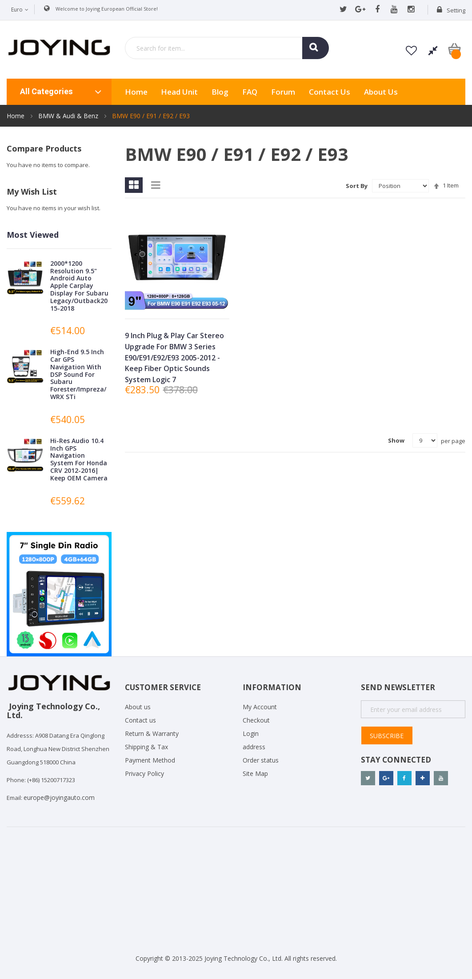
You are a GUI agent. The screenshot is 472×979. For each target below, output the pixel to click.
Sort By (357, 186)
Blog (220, 92)
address (254, 747)
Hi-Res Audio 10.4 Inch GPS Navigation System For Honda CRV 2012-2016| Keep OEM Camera (79, 459)
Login (251, 733)
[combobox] (227, 48)
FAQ (249, 92)
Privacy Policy (144, 773)
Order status (261, 760)
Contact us (140, 720)
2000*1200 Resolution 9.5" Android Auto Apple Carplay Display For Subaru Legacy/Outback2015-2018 (79, 285)
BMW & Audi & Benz (69, 116)
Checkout (256, 720)
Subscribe (387, 735)
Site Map (255, 773)
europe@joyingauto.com (59, 797)
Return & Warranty (152, 733)
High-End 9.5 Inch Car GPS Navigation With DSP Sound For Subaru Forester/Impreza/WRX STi (78, 374)
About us (381, 92)
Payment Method (150, 760)
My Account (260, 707)
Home (16, 116)
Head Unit (179, 92)
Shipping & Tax (146, 747)
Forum (283, 92)
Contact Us (329, 92)
